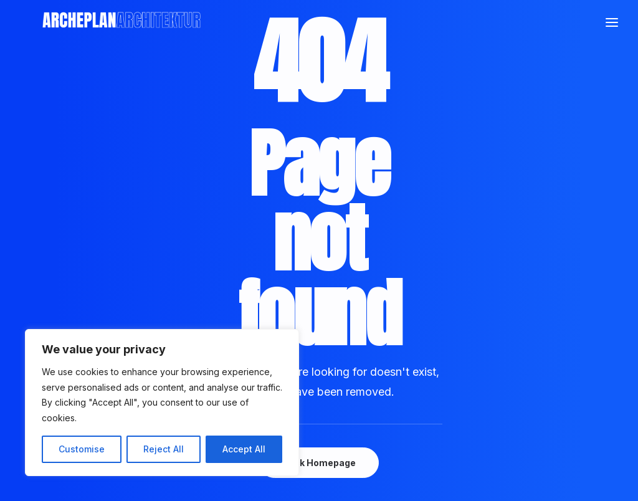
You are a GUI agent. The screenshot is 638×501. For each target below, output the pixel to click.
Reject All (163, 449)
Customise (82, 449)
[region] (162, 402)
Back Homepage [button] (319, 462)
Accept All (243, 449)
